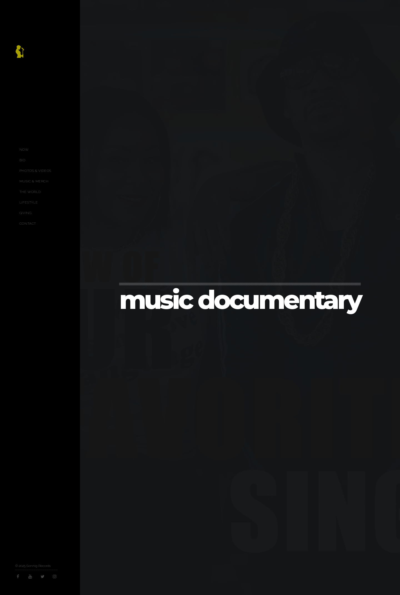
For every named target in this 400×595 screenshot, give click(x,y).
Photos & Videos (35, 171)
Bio (22, 160)
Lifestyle (28, 202)
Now (24, 150)
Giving (25, 213)
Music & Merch (34, 181)
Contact (27, 223)
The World (30, 192)
